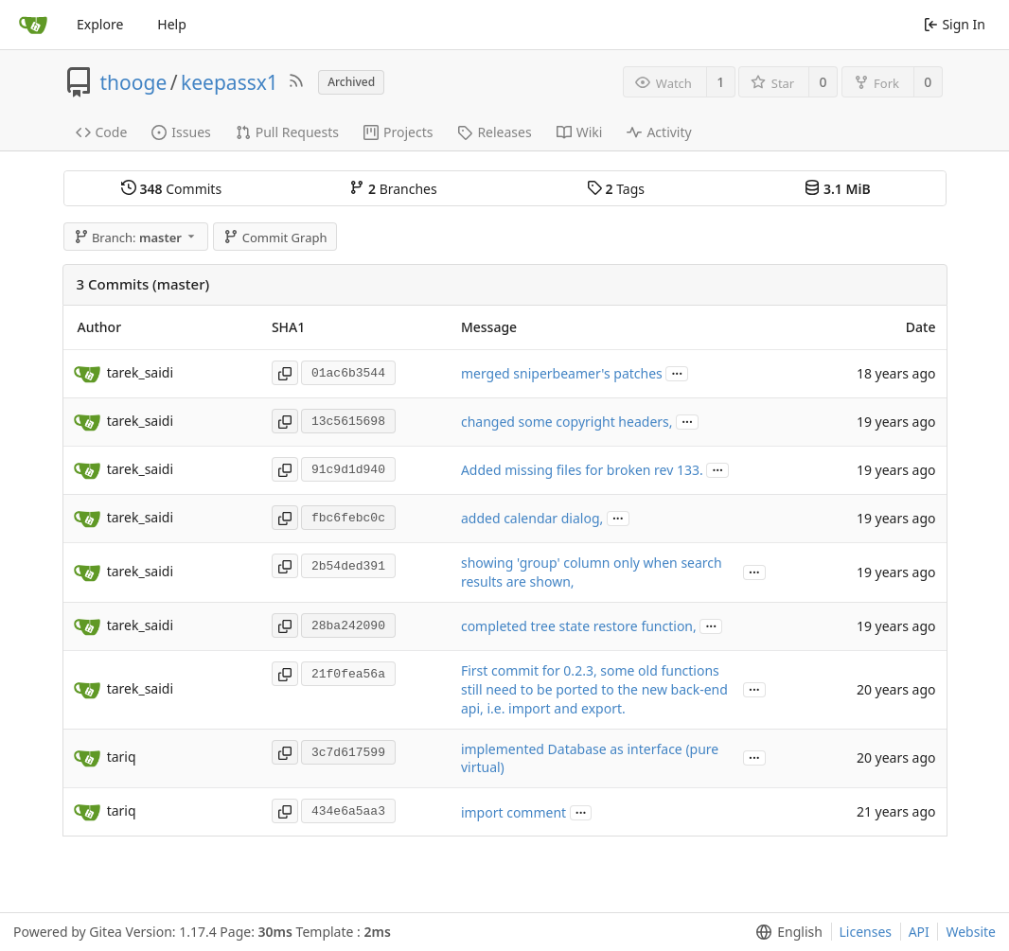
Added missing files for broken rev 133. (582, 470)
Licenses (866, 932)
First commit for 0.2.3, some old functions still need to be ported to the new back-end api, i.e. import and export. (594, 689)
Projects (398, 132)
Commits (171, 189)
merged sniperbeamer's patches (562, 373)
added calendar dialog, (532, 518)
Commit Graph (275, 237)
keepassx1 (229, 82)
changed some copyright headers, (567, 422)
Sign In (954, 24)
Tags (616, 189)
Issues (180, 132)
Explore (100, 24)
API (919, 932)
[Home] (33, 24)
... (676, 372)
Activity (659, 132)
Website (971, 932)
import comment (513, 812)
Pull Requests (287, 132)
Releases (494, 132)
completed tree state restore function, (579, 626)
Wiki (580, 132)
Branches (392, 189)
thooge (134, 82)
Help (171, 24)
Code (102, 132)
